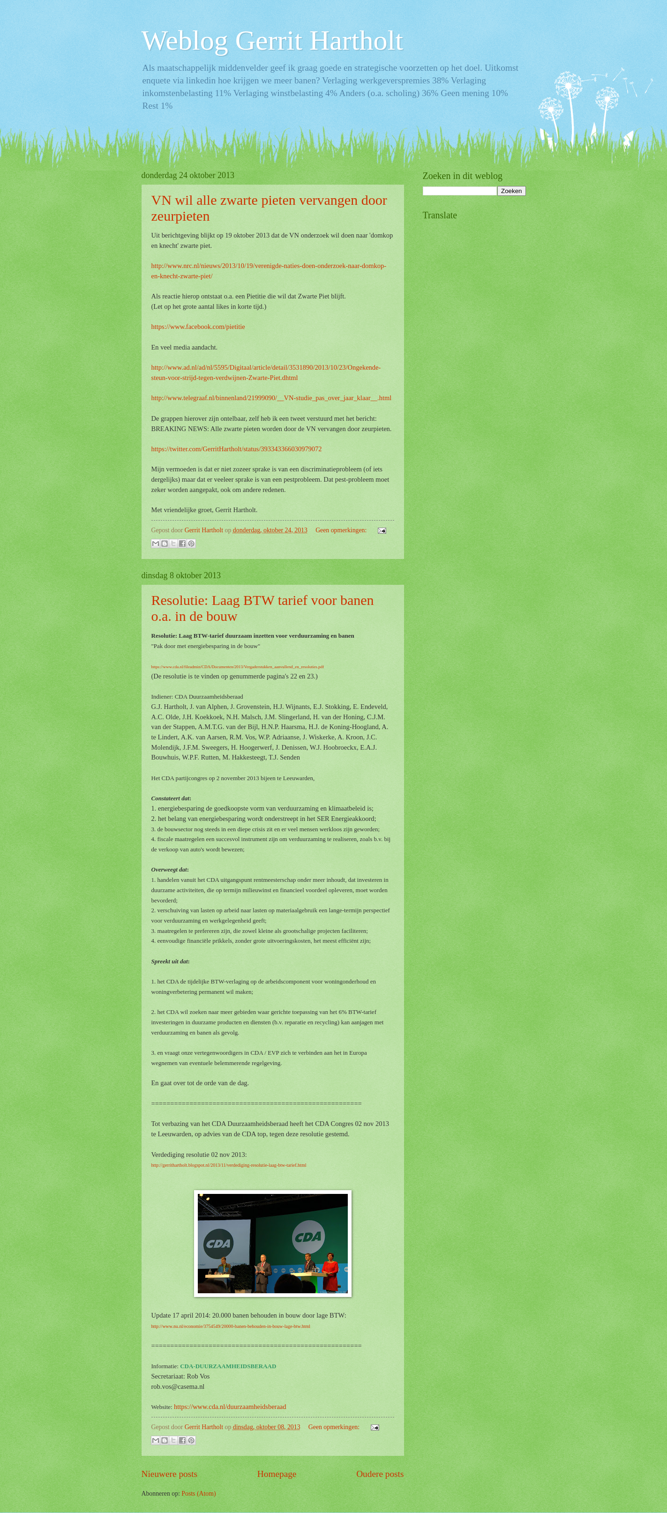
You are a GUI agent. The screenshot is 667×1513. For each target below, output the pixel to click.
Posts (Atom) (198, 1493)
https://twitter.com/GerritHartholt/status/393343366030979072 (236, 449)
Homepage (277, 1474)
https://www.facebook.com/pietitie (198, 326)
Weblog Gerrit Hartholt (272, 40)
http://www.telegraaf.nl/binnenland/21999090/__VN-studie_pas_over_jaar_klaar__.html (271, 398)
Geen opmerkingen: (341, 530)
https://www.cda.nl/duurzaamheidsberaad (230, 1406)
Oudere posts (380, 1474)
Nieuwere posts (170, 1474)
